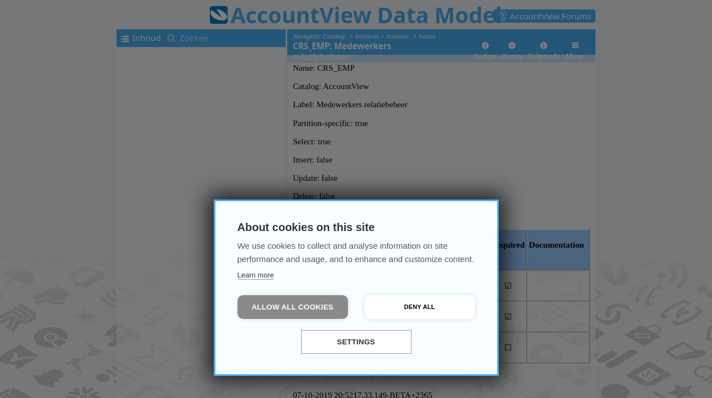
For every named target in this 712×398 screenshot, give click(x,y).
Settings (356, 342)
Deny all (419, 306)
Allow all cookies (292, 307)
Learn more (256, 275)
